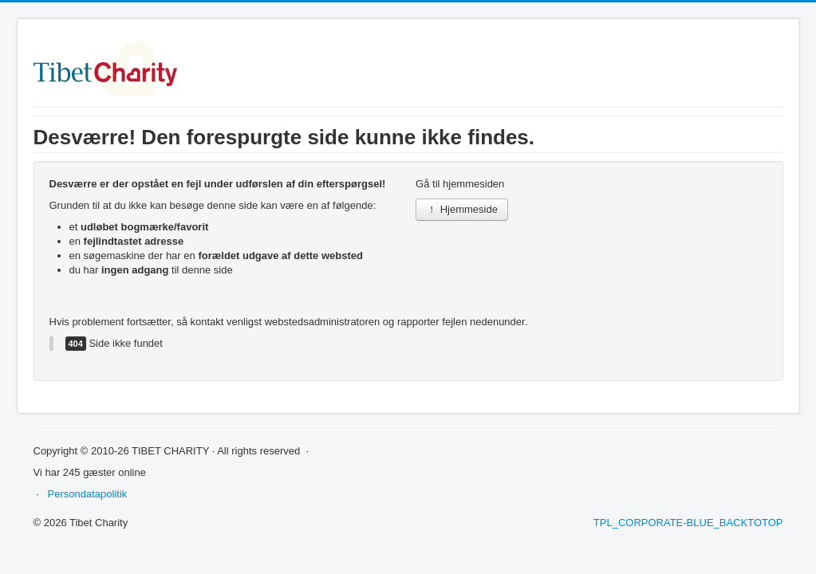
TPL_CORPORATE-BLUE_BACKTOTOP (688, 523)
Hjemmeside (462, 209)
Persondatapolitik (88, 494)
